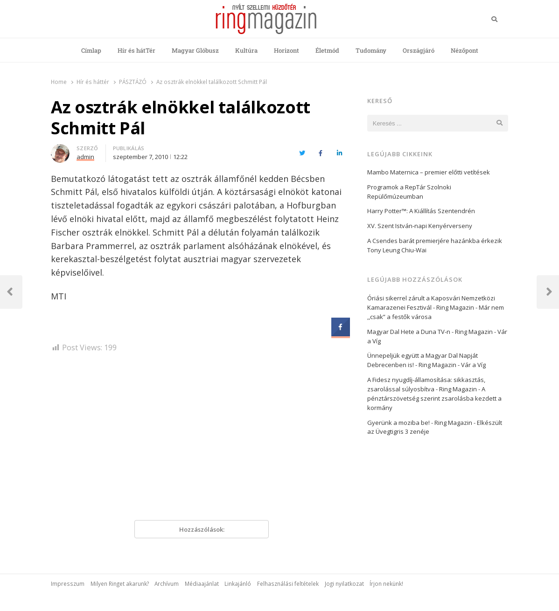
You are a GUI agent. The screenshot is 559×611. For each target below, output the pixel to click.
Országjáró (418, 50)
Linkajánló (237, 583)
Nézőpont (464, 50)
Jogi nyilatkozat (344, 583)
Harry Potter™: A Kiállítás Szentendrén (425, 211)
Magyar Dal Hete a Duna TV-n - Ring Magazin (430, 331)
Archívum (166, 583)
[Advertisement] (201, 440)
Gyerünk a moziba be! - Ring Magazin (419, 422)
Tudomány (371, 50)
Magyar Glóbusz (195, 50)
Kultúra (246, 50)
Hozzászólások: (201, 529)
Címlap (91, 50)
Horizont (286, 50)
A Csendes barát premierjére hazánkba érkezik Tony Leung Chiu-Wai (434, 245)
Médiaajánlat (202, 583)
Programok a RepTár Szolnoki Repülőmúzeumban (409, 192)
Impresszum (67, 583)
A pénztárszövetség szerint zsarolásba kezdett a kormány (434, 398)
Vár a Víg (473, 365)
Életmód (327, 50)
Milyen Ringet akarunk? (120, 583)
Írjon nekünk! (386, 583)
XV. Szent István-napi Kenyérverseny (419, 226)
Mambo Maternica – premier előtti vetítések (428, 172)
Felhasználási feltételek (288, 583)
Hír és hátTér (136, 50)
